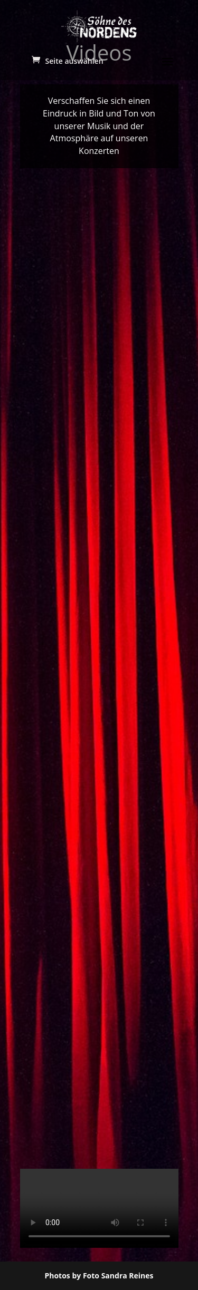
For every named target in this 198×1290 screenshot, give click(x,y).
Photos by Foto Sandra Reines (98, 1275)
